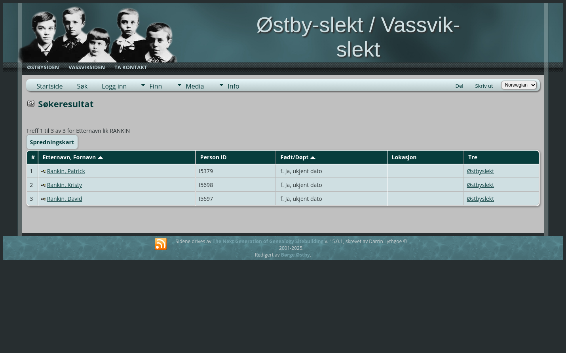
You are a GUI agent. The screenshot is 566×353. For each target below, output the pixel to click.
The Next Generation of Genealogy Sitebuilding (268, 241)
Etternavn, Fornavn (73, 157)
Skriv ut (484, 85)
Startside (49, 86)
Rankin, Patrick (66, 171)
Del (459, 85)
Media (195, 86)
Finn (155, 86)
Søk (82, 86)
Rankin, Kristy (64, 185)
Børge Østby (295, 254)
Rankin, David (64, 198)
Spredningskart (52, 142)
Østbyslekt (480, 171)
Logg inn (114, 86)
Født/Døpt (298, 157)
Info (233, 86)
